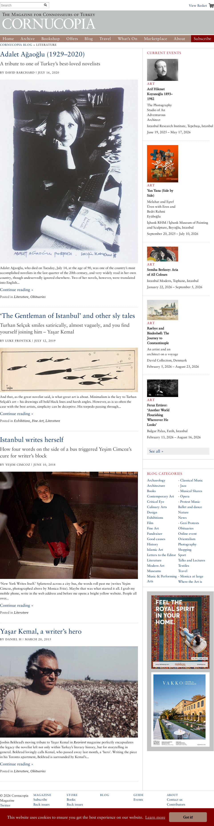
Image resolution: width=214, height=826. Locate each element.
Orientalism (186, 539)
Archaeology (156, 480)
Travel (105, 38)
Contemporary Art (160, 496)
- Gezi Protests (188, 523)
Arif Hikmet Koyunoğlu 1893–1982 (160, 94)
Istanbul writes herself (31, 439)
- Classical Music (190, 480)
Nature (183, 512)
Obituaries (186, 528)
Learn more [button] (155, 817)
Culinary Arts (157, 507)
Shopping (185, 549)
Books (151, 491)
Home (8, 38)
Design (152, 512)
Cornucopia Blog (16, 44)
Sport (182, 555)
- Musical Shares (190, 491)
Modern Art (155, 565)
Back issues (41, 804)
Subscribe (202, 38)
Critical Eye (155, 501)
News (182, 517)
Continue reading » (16, 289)
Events (138, 799)
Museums (154, 571)
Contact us (174, 799)
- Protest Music (189, 501)
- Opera (184, 496)
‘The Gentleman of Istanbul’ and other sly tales (67, 315)
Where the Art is (190, 581)
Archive (27, 38)
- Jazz (182, 485)
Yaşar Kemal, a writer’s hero (41, 631)
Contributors (176, 804)
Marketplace (155, 38)
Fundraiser (154, 533)
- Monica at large (190, 576)
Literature (154, 560)
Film (150, 523)
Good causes (156, 539)
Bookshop (50, 38)
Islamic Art (155, 549)
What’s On (127, 38)
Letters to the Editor (161, 555)
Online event (187, 533)
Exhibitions (155, 517)
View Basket (198, 5)
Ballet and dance (190, 507)
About (179, 38)
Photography (187, 544)
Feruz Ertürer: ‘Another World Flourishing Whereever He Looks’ (158, 415)
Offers (72, 38)
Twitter (5, 805)
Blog (89, 38)
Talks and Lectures (191, 560)
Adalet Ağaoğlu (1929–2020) (42, 54)
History (152, 544)
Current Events (164, 53)
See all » (156, 451)
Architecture (156, 485)
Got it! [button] (188, 817)
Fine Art (153, 528)
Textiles (183, 565)
